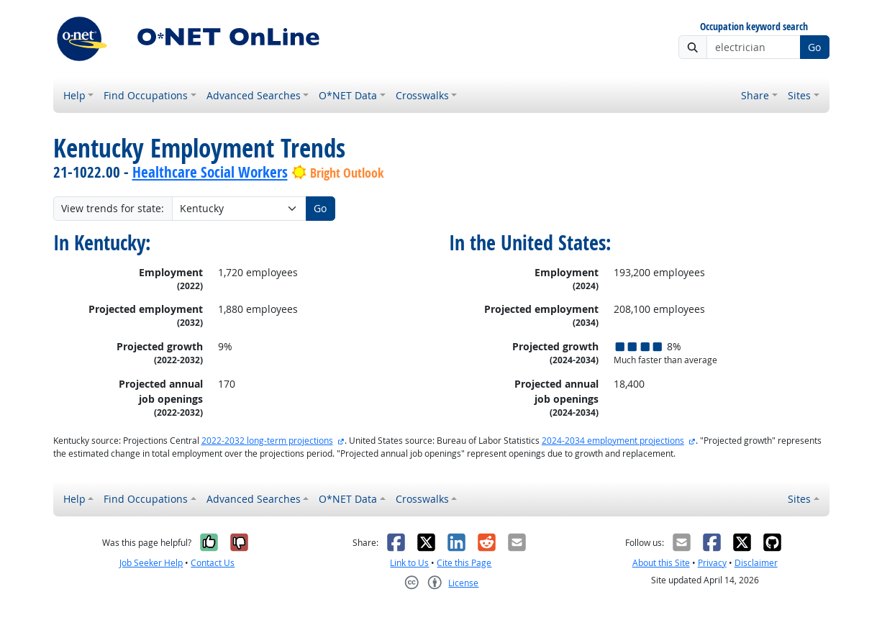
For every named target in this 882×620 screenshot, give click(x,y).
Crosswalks (422, 95)
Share (755, 95)
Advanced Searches (253, 95)
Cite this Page (464, 563)
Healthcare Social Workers (210, 172)
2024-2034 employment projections (613, 440)
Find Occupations (146, 95)
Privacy (712, 563)
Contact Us (213, 563)
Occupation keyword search (754, 27)
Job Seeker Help (151, 563)
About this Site (661, 563)
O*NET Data (348, 95)
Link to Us (409, 563)
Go (814, 47)
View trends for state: (112, 208)
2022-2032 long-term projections (267, 440)
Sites (799, 95)
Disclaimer (756, 563)
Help (74, 95)
